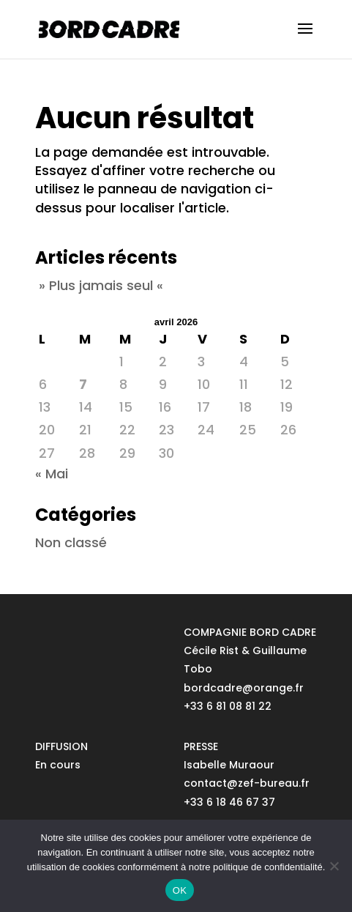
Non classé (71, 542)
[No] (333, 866)
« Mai (51, 473)
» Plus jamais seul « (101, 285)
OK (180, 890)
